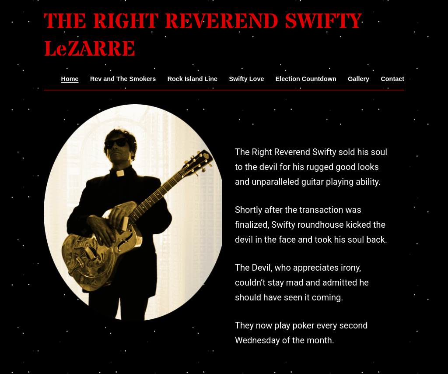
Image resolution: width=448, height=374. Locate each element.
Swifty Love (246, 78)
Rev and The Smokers (123, 78)
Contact (392, 78)
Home (70, 78)
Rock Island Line (192, 78)
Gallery (358, 78)
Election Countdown (306, 78)
